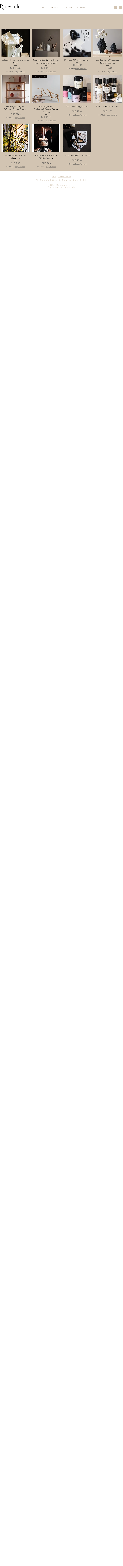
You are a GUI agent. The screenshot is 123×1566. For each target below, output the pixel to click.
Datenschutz (64, 177)
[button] (120, 7)
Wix (73, 187)
